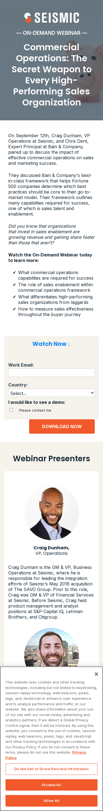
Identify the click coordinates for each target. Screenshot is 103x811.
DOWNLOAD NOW (62, 426)
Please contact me (35, 410)
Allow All (51, 800)
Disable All (51, 785)
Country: (18, 385)
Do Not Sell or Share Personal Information (51, 769)
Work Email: (21, 365)
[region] (51, 738)
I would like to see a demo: (36, 402)
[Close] (96, 674)
